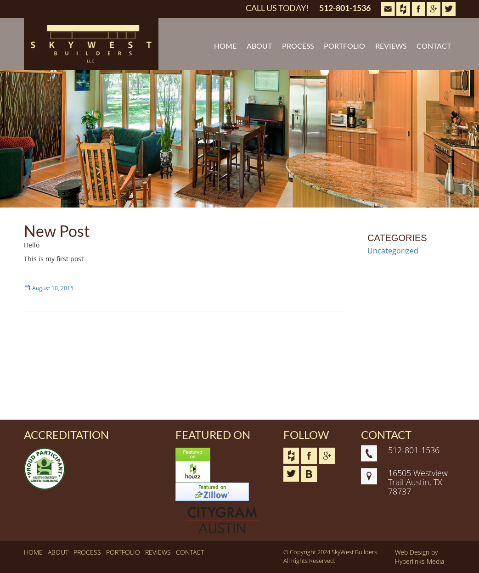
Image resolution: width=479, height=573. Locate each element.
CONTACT (434, 45)
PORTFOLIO (344, 45)
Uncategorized (392, 251)
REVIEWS (390, 45)
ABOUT (259, 45)
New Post (57, 230)
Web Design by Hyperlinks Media (419, 557)
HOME (225, 45)
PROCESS (298, 45)
